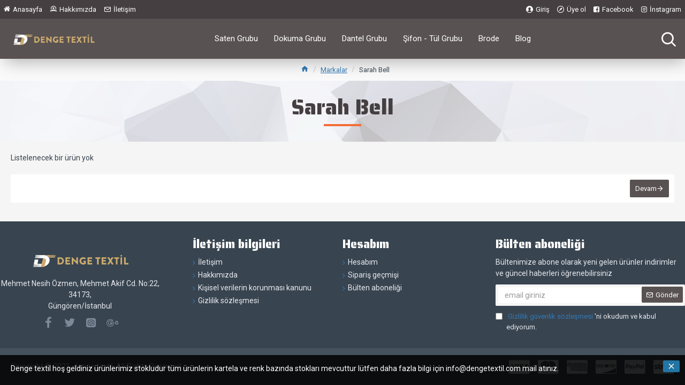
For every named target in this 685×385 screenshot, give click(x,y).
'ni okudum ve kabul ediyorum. (576, 321)
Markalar (334, 70)
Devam (646, 188)
